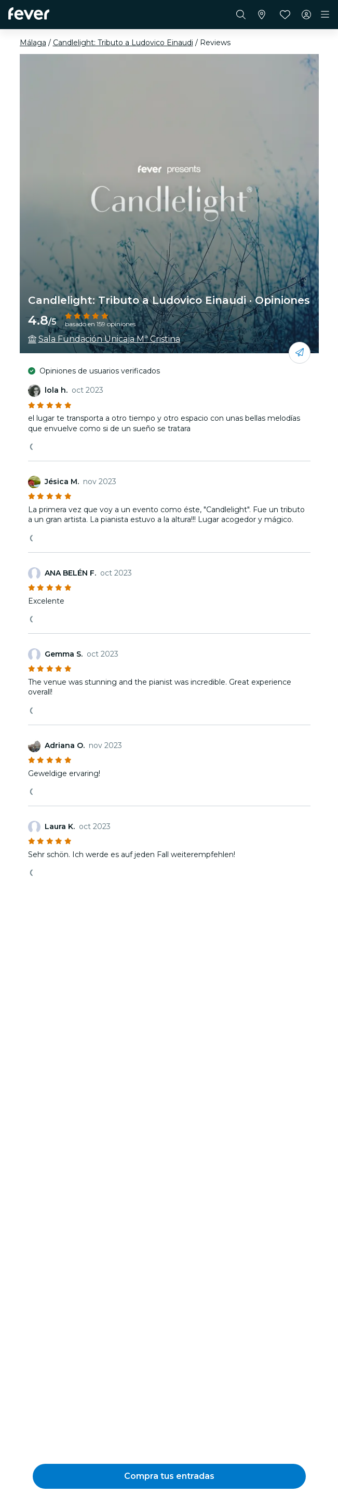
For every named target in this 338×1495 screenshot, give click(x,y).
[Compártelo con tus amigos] (299, 353)
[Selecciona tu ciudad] (261, 14)
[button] (169, 1476)
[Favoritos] (285, 14)
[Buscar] (241, 14)
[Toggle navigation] (325, 14)
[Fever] (28, 13)
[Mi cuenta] (306, 14)
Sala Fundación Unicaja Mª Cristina (109, 339)
